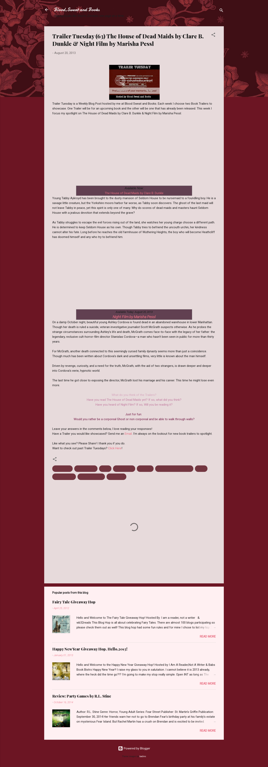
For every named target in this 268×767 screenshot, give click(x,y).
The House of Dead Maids (174, 468)
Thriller (201, 468)
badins (142, 756)
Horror (105, 468)
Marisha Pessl (124, 468)
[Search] (221, 11)
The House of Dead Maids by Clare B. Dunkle (134, 193)
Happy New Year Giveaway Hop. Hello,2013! (89, 649)
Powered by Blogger (134, 748)
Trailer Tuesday (64, 477)
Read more (208, 636)
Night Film (145, 468)
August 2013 (62, 468)
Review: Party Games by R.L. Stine (81, 696)
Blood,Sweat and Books (77, 9)
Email (128, 434)
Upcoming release (91, 477)
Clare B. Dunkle (86, 468)
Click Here (114, 448)
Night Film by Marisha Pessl (134, 317)
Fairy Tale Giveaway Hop (73, 602)
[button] (213, 35)
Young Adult (116, 477)
